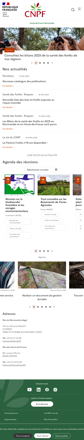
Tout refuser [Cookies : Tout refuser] (42, 435)
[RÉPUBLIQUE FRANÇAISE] (13, 9)
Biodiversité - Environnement (15, 221)
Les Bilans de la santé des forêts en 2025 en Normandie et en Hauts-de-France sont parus (30, 123)
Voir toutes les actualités (42, 155)
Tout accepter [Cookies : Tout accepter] (23, 435)
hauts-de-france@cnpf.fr (14, 365)
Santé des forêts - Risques (18, 94)
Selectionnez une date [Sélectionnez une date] (37, 169)
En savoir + (8, 86)
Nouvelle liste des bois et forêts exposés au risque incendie (28, 101)
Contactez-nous (11, 413)
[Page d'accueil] (35, 9)
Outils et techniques (52, 220)
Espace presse (10, 419)
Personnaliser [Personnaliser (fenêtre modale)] (61, 435)
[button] (32, 63)
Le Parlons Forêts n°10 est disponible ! (25, 142)
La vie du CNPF (11, 137)
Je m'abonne (42, 404)
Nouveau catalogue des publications (24, 81)
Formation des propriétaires (15, 235)
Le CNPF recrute (51, 413)
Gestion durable (15, 228)
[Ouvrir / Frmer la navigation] (79, 9)
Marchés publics (51, 419)
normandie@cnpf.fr (12, 341)
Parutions (8, 75)
